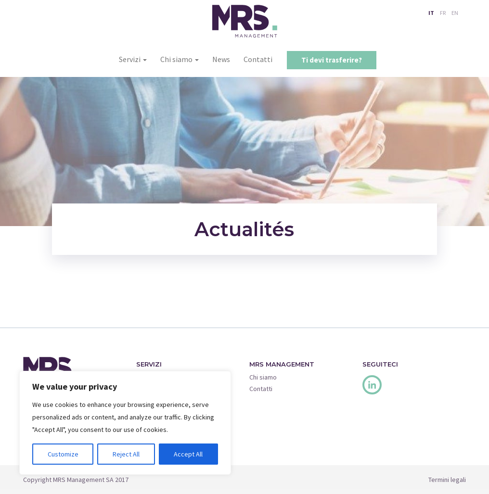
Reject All (126, 454)
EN (454, 12)
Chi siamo (179, 59)
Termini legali (447, 479)
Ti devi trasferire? (331, 59)
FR (443, 12)
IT (431, 12)
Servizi (133, 59)
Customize (63, 454)
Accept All (188, 454)
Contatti (258, 59)
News (221, 59)
